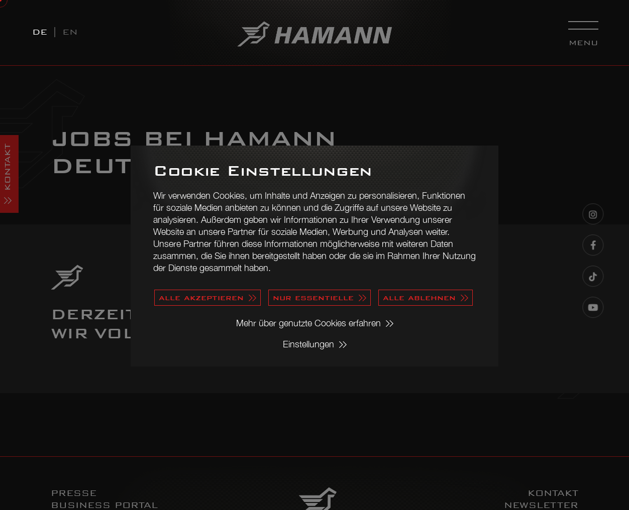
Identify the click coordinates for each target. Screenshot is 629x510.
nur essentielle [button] (313, 297)
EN (70, 32)
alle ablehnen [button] (419, 297)
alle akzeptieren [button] (201, 297)
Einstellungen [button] (308, 344)
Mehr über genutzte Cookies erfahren (308, 323)
